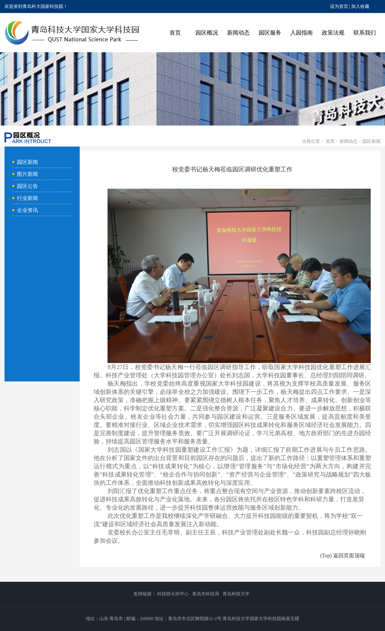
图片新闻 (27, 174)
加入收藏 (360, 6)
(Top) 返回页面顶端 (342, 555)
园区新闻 (371, 141)
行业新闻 (27, 198)
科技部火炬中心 (173, 593)
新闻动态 (238, 33)
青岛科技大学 (236, 593)
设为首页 (339, 6)
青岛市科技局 (205, 593)
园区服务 (270, 33)
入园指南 (301, 33)
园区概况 (207, 33)
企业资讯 (27, 210)
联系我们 (364, 33)
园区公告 (27, 186)
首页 (175, 33)
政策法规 (333, 33)
